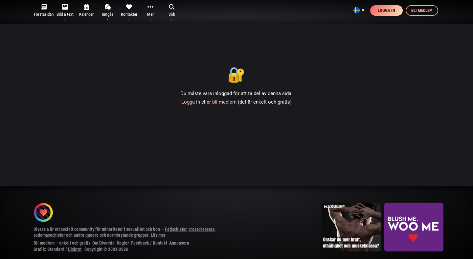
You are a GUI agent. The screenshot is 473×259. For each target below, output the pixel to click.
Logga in (386, 10)
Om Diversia (103, 243)
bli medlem (224, 102)
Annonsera (179, 243)
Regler (123, 243)
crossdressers (201, 229)
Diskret (74, 249)
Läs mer (158, 235)
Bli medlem (422, 10)
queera (92, 235)
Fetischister (176, 229)
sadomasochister (49, 235)
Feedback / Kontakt (149, 243)
